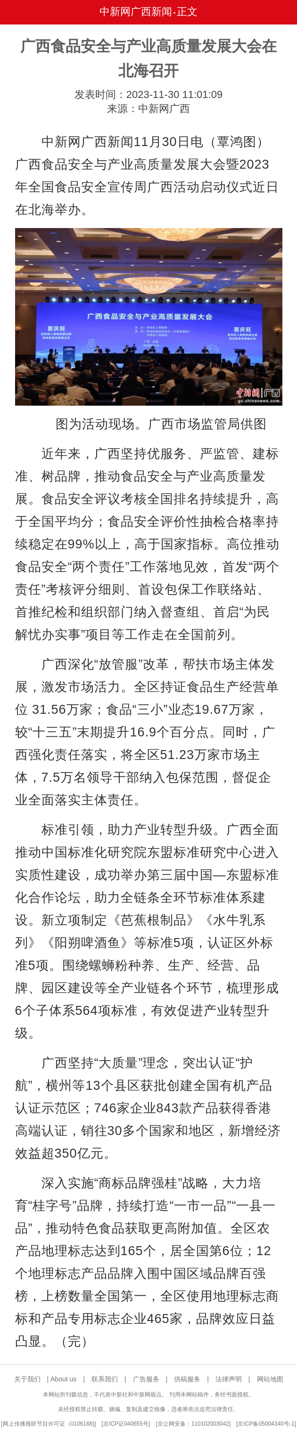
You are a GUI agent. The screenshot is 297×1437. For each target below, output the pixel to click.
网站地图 (270, 1379)
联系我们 (104, 1379)
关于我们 (27, 1379)
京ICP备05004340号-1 (266, 1424)
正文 (187, 11)
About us (63, 1379)
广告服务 (146, 1379)
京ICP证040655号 (125, 1424)
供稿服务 (187, 1379)
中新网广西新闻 (135, 11)
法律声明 (228, 1379)
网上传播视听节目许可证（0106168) (49, 1424)
